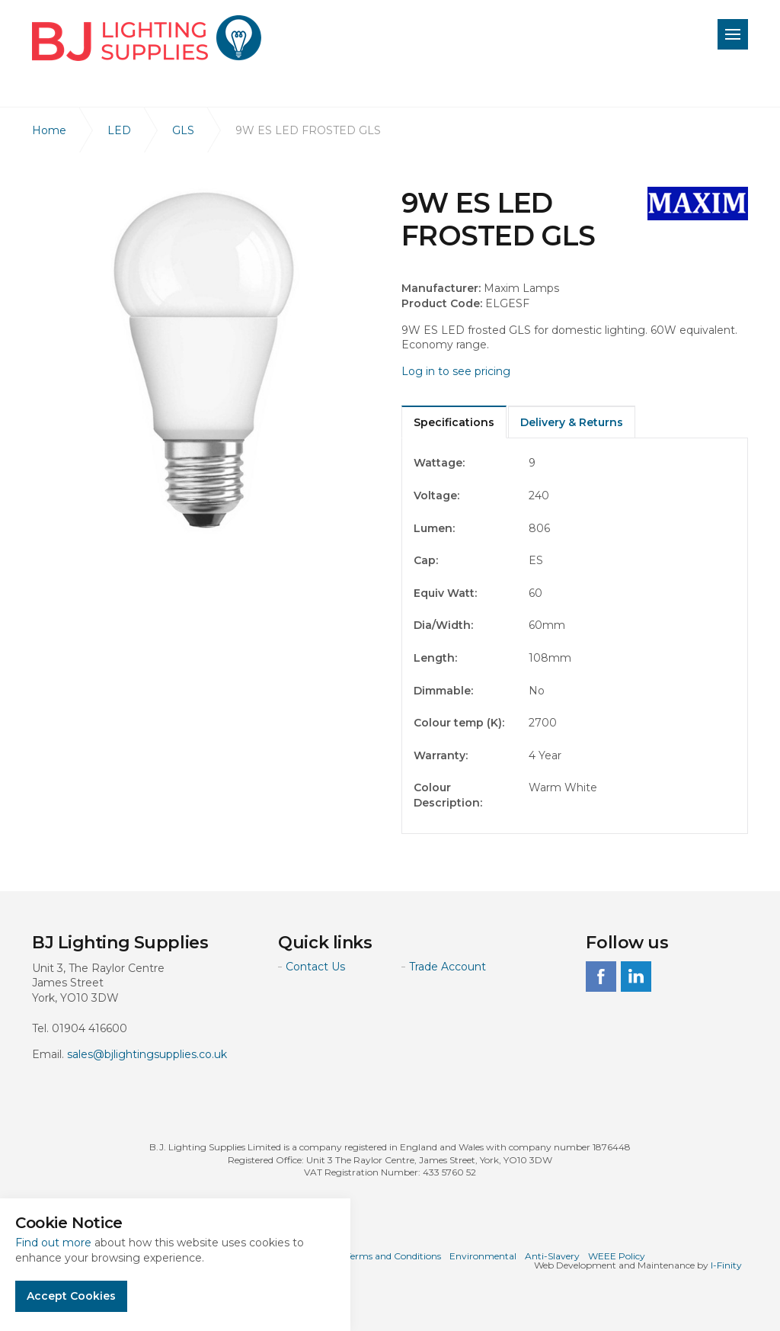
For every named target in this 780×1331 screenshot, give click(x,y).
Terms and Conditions (393, 1256)
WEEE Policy (616, 1256)
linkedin (636, 976)
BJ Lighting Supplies (146, 38)
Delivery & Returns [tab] (571, 422)
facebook (601, 976)
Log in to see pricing (455, 371)
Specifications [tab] (454, 422)
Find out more (53, 1242)
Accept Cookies (71, 1296)
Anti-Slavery (552, 1256)
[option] (205, 360)
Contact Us (315, 966)
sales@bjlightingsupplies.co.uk (147, 1054)
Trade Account (447, 966)
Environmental (482, 1256)
